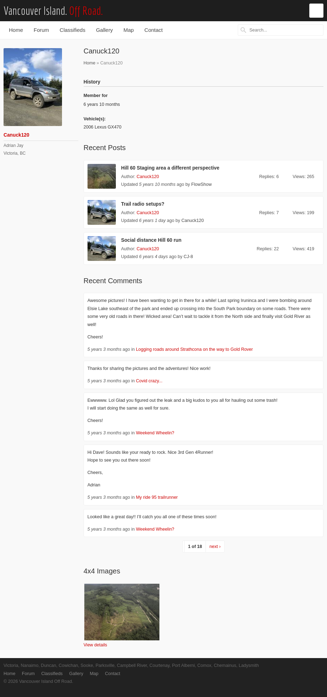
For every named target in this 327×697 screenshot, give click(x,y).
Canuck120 (148, 176)
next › (214, 546)
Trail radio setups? (142, 204)
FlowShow (201, 184)
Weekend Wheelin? (155, 432)
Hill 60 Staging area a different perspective (170, 168)
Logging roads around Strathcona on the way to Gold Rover (194, 349)
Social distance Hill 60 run (151, 240)
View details (95, 644)
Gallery (104, 30)
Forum (41, 30)
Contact (154, 30)
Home (16, 30)
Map (128, 30)
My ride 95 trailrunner (157, 497)
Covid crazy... (149, 380)
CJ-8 (188, 256)
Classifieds (72, 30)
